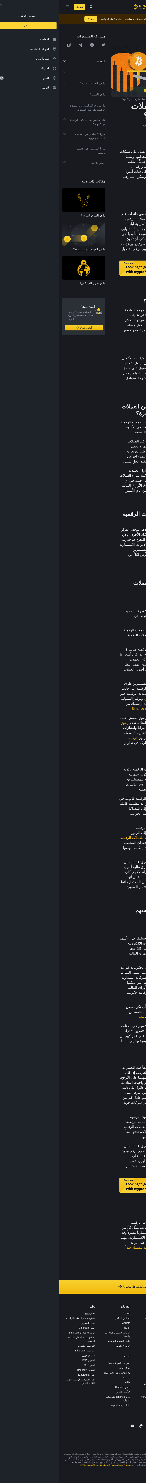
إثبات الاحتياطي (63, 1345)
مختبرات (102, 1401)
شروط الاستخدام (65, 1465)
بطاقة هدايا (100, 1337)
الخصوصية (136, 1347)
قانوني (138, 1337)
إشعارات (137, 1371)
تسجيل (20, 7)
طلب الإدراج (100, 1392)
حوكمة (74, 738)
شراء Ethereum (27, 1374)
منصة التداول (99, 1313)
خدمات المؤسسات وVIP (94, 1396)
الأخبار (139, 1327)
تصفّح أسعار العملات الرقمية (21, 1318)
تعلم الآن (31, 19)
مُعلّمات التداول (63, 1392)
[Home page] (84, 7)
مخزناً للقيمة (95, 325)
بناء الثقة (137, 1352)
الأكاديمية (101, 1332)
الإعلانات (137, 1323)
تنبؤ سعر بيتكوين (27, 1345)
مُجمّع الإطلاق (99, 1342)
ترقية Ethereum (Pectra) (22, 1332)
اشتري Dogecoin (26, 1370)
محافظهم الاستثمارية (109, 554)
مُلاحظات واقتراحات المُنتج (57, 1372)
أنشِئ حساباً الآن (24, 327)
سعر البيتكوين (29, 1323)
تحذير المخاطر (134, 1366)
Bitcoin (123, 833)
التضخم (84, 1017)
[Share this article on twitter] (44, 45)
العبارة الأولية (101, 843)
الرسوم (67, 1377)
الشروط (138, 1342)
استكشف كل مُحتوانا (73, 1286)
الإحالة (68, 1327)
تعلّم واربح (30, 1313)
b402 (103, 1406)
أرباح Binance (82, 708)
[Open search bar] (31, 7)
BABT (103, 1352)
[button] (8, 7)
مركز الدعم (65, 1367)
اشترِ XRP (30, 1365)
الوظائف (137, 1318)
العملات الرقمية (123, 310)
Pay (104, 1323)
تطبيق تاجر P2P (98, 1379)
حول (139, 1313)
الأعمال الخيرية (98, 1361)
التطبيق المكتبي (63, 1318)
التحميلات (66, 1313)
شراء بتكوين (29, 1355)
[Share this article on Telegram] (21, 45)
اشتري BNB (29, 1360)
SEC (113, 992)
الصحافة (138, 1332)
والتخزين (91, 698)
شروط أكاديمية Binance (31, 1465)
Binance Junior (98, 1327)
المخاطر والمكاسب (105, 544)
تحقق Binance (63, 1387)
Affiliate (67, 1323)
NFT (104, 1347)
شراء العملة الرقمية (96, 1318)
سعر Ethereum (28, 1327)
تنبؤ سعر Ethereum (25, 1350)
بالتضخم (97, 659)
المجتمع (138, 1361)
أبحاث (103, 1356)
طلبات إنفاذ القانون (61, 1405)
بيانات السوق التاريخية (60, 1341)
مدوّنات (138, 1356)
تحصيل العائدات (109, 698)
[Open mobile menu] (8, 7)
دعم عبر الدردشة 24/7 (59, 1363)
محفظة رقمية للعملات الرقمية (83, 838)
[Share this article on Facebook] (33, 45)
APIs (68, 1382)
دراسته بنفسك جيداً (80, 1247)
